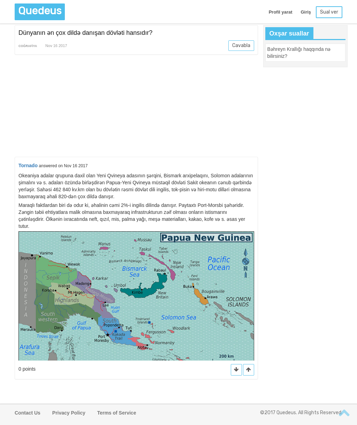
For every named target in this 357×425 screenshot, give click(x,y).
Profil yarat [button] (281, 12)
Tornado (28, 165)
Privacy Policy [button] (68, 413)
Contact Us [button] (27, 413)
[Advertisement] (136, 107)
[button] (248, 370)
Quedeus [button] (39, 11)
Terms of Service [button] (116, 413)
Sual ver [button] (329, 12)
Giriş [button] (306, 12)
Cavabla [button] (241, 45)
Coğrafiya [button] (27, 46)
